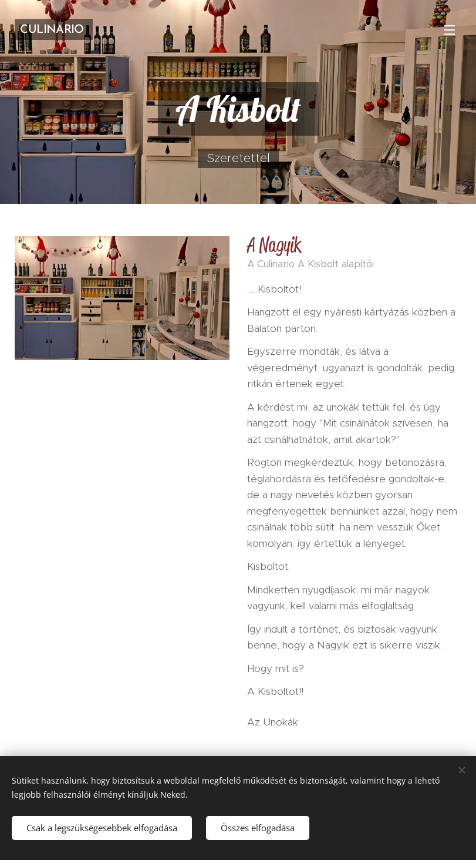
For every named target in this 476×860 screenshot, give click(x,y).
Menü (449, 30)
